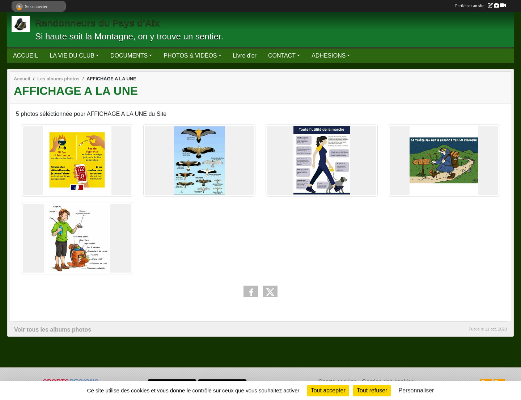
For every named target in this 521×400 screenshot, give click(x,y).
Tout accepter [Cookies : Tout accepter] (328, 390)
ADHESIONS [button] (329, 55)
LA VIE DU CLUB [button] (72, 55)
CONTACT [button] (282, 55)
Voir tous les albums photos (52, 330)
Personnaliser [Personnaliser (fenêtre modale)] (416, 390)
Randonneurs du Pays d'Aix (97, 22)
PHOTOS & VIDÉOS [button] (190, 55)
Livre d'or (245, 55)
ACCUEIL (25, 55)
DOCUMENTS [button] (129, 55)
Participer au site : (480, 5)
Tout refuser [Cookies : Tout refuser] (372, 390)
